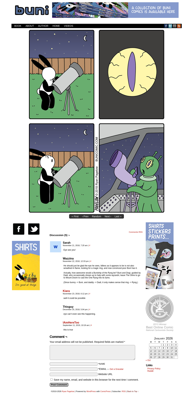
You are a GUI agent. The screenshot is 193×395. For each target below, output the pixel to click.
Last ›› (118, 216)
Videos (68, 25)
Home (56, 25)
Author (43, 25)
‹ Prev (85, 216)
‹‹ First (75, 216)
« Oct (148, 360)
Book (17, 25)
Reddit (150, 371)
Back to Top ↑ (133, 391)
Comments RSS (136, 232)
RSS (179, 26)
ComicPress (105, 391)
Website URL (105, 374)
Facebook (166, 26)
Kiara (66, 290)
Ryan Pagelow (68, 391)
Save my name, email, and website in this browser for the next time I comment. (96, 379)
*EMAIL (111, 369)
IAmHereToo (71, 322)
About (30, 25)
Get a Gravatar (117, 369)
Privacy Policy (154, 368)
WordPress (91, 391)
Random (96, 216)
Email (175, 26)
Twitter (170, 26)
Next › (108, 216)
